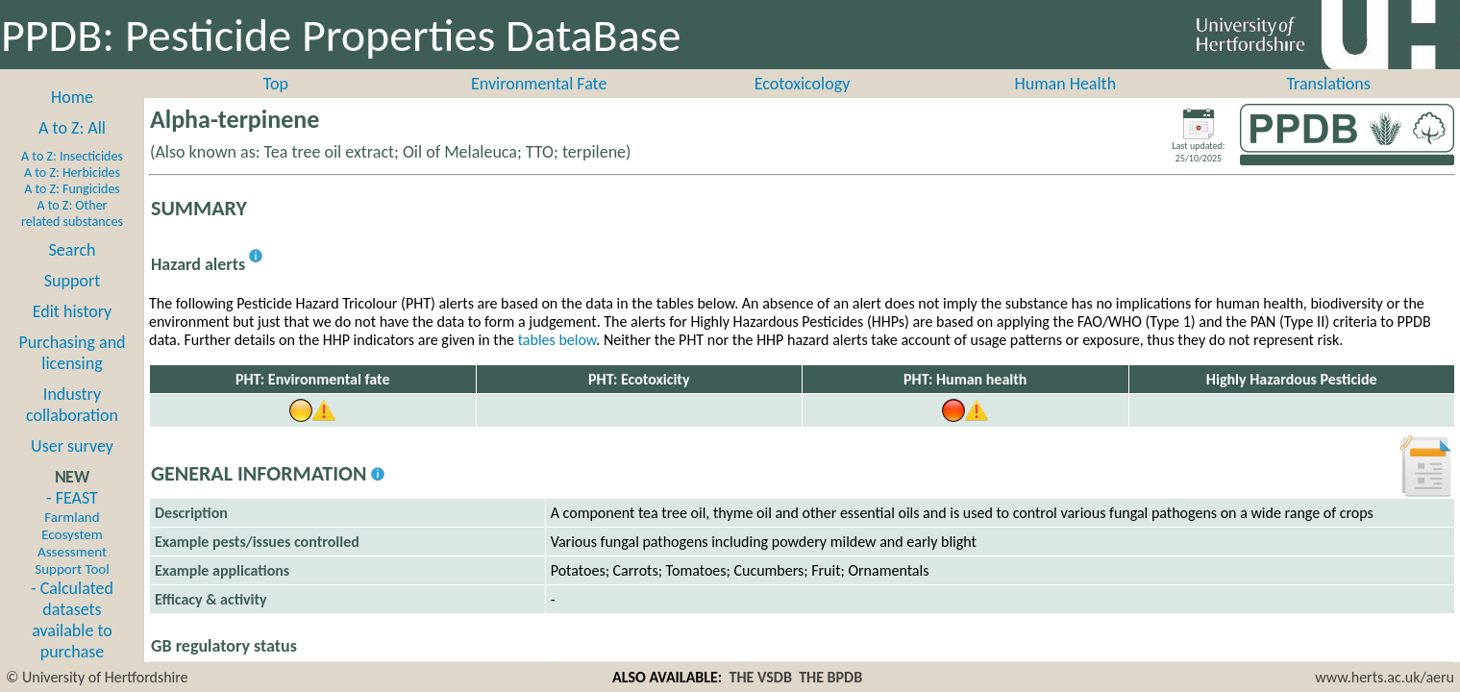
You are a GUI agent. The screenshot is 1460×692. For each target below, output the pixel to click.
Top (275, 83)
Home (72, 97)
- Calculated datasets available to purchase (72, 620)
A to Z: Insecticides (72, 156)
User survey (72, 446)
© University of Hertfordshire (97, 677)
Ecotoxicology (803, 83)
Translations (1328, 83)
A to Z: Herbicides (72, 172)
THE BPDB (830, 677)
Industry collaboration (72, 404)
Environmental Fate (538, 83)
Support (72, 280)
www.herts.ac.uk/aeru (1384, 677)
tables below (557, 340)
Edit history (72, 311)
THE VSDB (761, 677)
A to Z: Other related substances (72, 213)
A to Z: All (72, 127)
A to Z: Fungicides (72, 189)
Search (72, 249)
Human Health (1065, 83)
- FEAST (72, 532)
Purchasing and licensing (71, 353)
